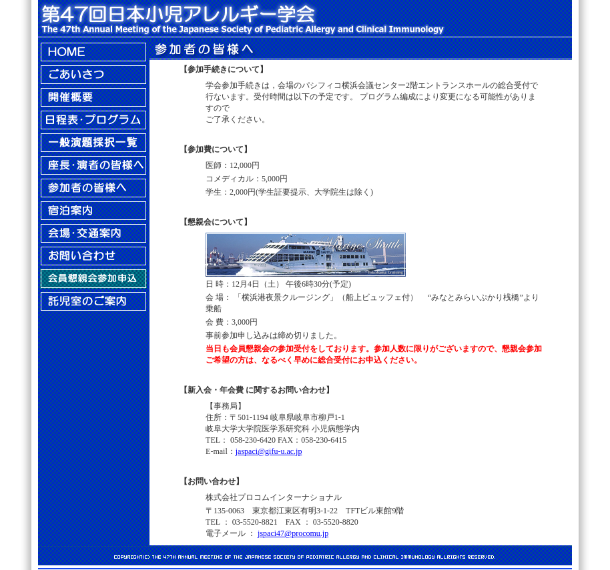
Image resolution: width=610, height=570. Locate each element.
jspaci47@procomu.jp (293, 533)
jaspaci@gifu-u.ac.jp (269, 451)
